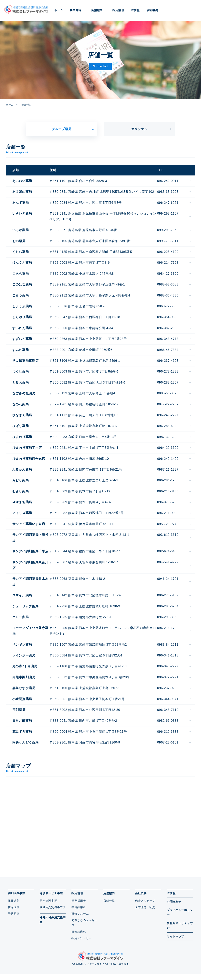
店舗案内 (109, 893)
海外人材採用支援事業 (53, 920)
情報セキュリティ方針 (180, 926)
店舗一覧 (109, 900)
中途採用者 (78, 907)
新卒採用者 (78, 900)
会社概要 (141, 893)
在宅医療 (13, 907)
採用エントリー (81, 938)
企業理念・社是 (145, 907)
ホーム (58, 10)
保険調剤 (13, 900)
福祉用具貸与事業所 (53, 907)
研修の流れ (78, 931)
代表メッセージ (145, 900)
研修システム (80, 913)
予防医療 (13, 913)
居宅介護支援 (48, 900)
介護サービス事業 (51, 893)
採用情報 (77, 893)
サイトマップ (175, 936)
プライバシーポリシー (180, 912)
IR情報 (135, 10)
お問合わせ (174, 901)
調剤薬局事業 (16, 893)
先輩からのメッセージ (84, 923)
